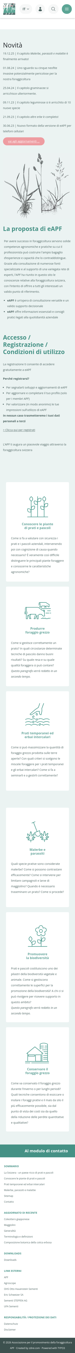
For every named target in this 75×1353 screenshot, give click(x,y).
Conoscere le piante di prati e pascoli (24, 1178)
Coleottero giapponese (16, 1219)
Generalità (10, 1231)
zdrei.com (34, 1348)
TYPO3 (61, 1348)
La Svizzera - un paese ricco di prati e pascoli (28, 1172)
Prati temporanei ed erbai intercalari (24, 1184)
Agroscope (10, 1283)
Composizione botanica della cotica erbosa (28, 1242)
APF (6, 1277)
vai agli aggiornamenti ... (24, 141)
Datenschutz (11, 1324)
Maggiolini (9, 1225)
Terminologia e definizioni (18, 1236)
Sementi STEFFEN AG (15, 1300)
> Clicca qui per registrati (19, 430)
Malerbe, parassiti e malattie (20, 1190)
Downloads (10, 1260)
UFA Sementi (11, 1306)
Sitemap (8, 1196)
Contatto (9, 1201)
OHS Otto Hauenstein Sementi (21, 1289)
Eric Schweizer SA (13, 1294)
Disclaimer (10, 1329)
